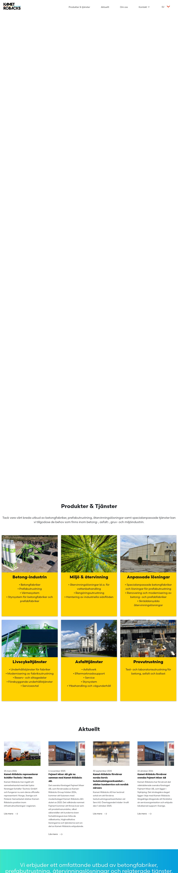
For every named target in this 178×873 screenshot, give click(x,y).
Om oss (124, 7)
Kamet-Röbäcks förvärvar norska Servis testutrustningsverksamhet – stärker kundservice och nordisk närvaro (111, 781)
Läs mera (11, 813)
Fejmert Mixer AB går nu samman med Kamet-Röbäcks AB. (65, 777)
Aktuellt (105, 7)
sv (163, 7)
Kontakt (144, 7)
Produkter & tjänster (79, 7)
